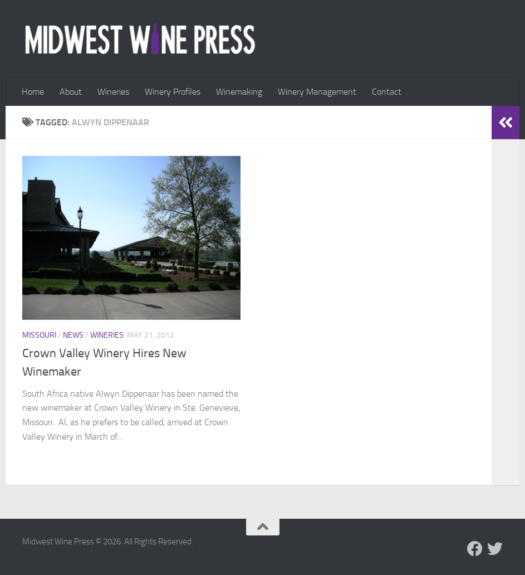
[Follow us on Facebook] (475, 549)
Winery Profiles (172, 91)
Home (33, 91)
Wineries (113, 91)
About (71, 91)
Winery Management (317, 91)
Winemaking (239, 91)
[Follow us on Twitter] (495, 549)
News (73, 335)
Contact (386, 91)
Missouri (39, 335)
